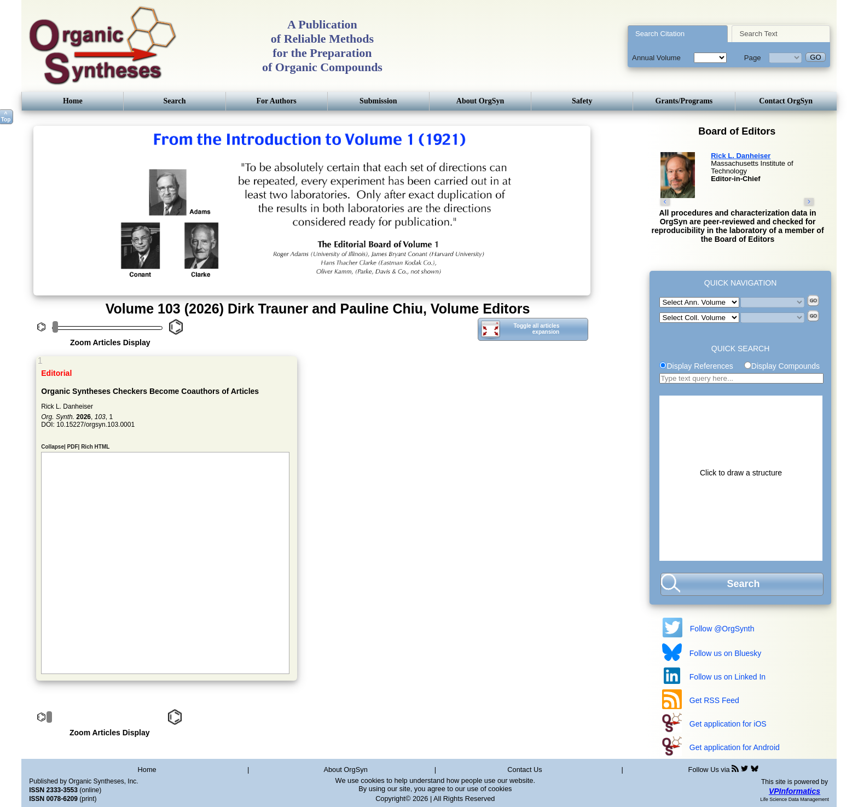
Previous (47, 298)
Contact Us (524, 769)
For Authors (277, 101)
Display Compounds (785, 366)
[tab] (678, 33)
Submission (378, 101)
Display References (699, 366)
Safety (582, 101)
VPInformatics (794, 791)
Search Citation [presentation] (660, 34)
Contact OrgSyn (786, 101)
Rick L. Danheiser (740, 156)
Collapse (52, 443)
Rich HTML (95, 443)
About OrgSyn (480, 101)
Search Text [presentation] (758, 34)
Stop (71, 298)
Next (57, 298)
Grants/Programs (684, 101)
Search (175, 101)
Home (73, 101)
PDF (72, 443)
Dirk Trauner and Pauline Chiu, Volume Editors (379, 308)
